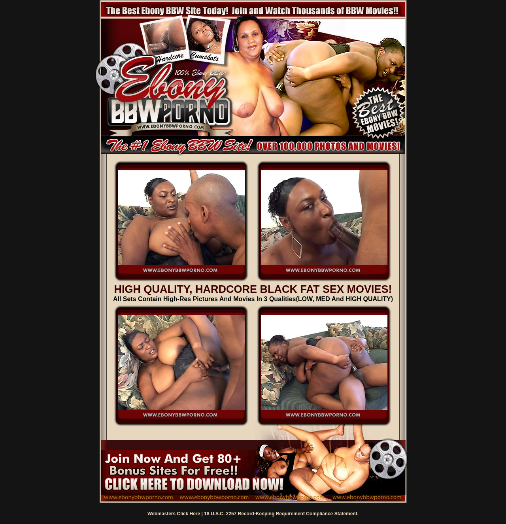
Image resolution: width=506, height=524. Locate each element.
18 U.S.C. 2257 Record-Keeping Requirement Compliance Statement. (281, 513)
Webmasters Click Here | (175, 513)
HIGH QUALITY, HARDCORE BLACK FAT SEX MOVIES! (253, 289)
